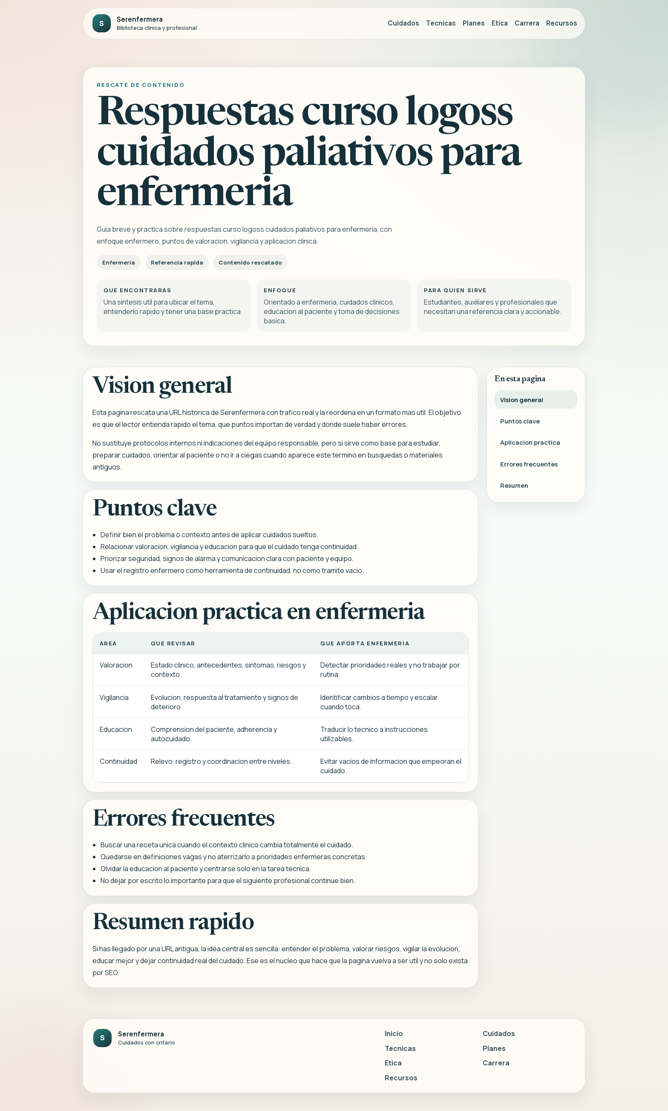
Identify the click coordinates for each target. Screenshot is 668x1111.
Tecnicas (441, 23)
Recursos (561, 23)
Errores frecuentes (529, 465)
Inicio (394, 1033)
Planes (474, 23)
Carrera (527, 23)
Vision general (521, 401)
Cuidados (403, 23)
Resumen (514, 487)
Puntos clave (520, 422)
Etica (500, 23)
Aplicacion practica (530, 444)
